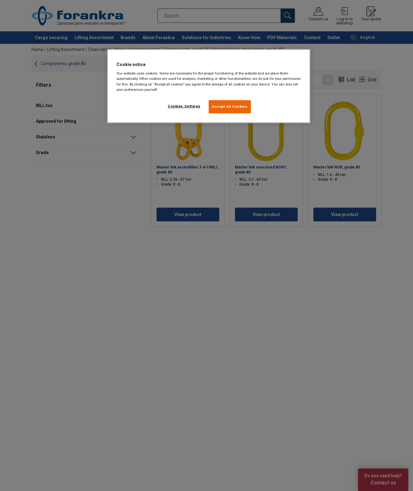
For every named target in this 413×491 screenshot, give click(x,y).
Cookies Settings (184, 106)
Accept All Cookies (229, 106)
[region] (208, 86)
